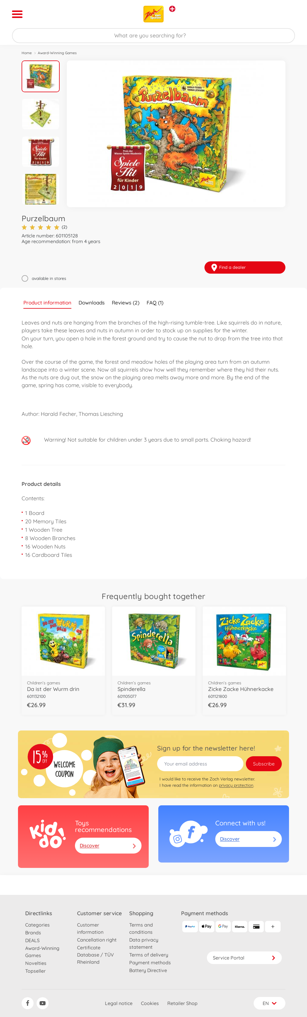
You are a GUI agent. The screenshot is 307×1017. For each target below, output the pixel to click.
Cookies (150, 1003)
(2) (44, 227)
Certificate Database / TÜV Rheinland (95, 955)
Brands (33, 933)
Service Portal (244, 958)
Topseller (35, 971)
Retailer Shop (182, 1003)
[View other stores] (172, 9)
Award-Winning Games (57, 53)
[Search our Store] (153, 35)
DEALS (32, 940)
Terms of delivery (148, 955)
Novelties (35, 963)
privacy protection (236, 785)
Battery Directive (148, 970)
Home (27, 53)
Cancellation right (97, 940)
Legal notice (119, 1003)
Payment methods (150, 963)
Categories (37, 925)
